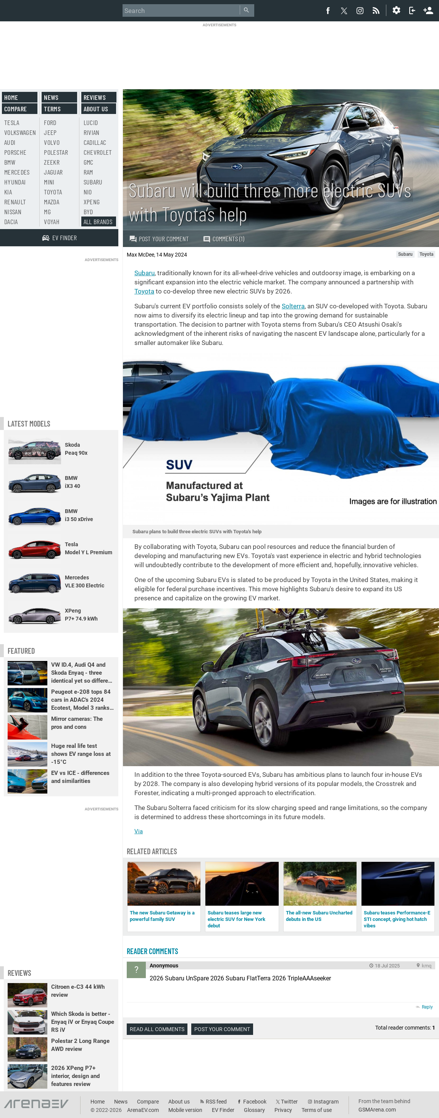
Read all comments (157, 1029)
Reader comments (152, 951)
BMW (9, 162)
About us (96, 108)
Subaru (144, 273)
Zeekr (52, 162)
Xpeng (92, 201)
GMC (89, 162)
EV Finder (223, 1110)
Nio (88, 192)
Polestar (56, 152)
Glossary (254, 1110)
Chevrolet (98, 152)
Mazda (51, 201)
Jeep (50, 132)
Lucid (91, 122)
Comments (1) (223, 238)
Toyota (144, 291)
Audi (9, 142)
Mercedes (17, 172)
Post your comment (159, 238)
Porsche (15, 152)
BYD (88, 211)
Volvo (52, 142)
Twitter (289, 1102)
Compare (15, 108)
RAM (88, 172)
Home (11, 97)
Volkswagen (20, 132)
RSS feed (216, 1102)
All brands (98, 221)
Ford (50, 122)
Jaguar (53, 172)
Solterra (293, 306)
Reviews (95, 97)
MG (47, 211)
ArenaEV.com (143, 1110)
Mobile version (185, 1110)
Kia (8, 192)
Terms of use (317, 1110)
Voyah (52, 221)
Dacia (11, 221)
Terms (52, 108)
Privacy (283, 1110)
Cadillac (95, 142)
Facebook (254, 1102)
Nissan (12, 211)
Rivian (92, 132)
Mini (49, 182)
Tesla (11, 122)
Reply (427, 1007)
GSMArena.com (377, 1110)
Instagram (326, 1102)
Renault (15, 201)
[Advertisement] (219, 51)
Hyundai (15, 182)
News (51, 97)
